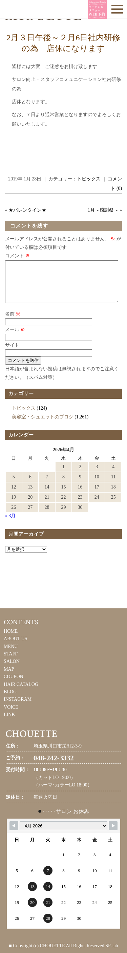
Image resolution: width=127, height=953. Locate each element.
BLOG (10, 699)
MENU (11, 654)
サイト (12, 353)
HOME (11, 639)
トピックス (89, 178)
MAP (9, 677)
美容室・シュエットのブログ (42, 425)
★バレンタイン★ (27, 210)
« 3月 (10, 523)
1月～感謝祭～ (103, 210)
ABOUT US (15, 646)
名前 (13, 322)
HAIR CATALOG (21, 692)
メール (15, 337)
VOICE (11, 715)
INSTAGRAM (17, 707)
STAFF (11, 662)
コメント (17, 255)
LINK (9, 722)
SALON (12, 669)
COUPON (13, 684)
